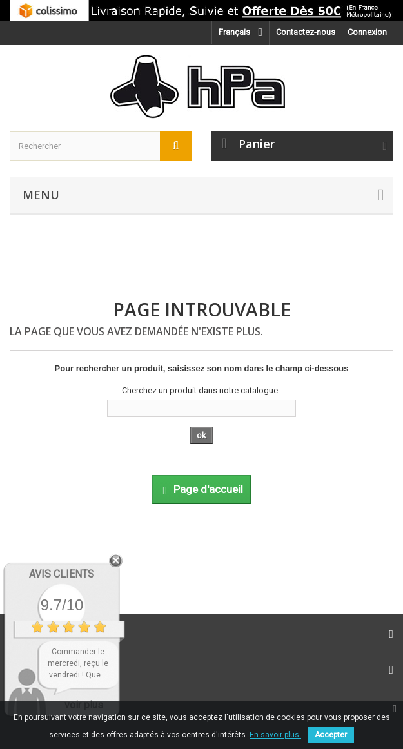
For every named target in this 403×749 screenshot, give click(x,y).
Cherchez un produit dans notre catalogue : (202, 390)
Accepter (331, 734)
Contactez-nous (305, 32)
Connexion (367, 32)
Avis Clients (61, 574)
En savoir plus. (275, 734)
